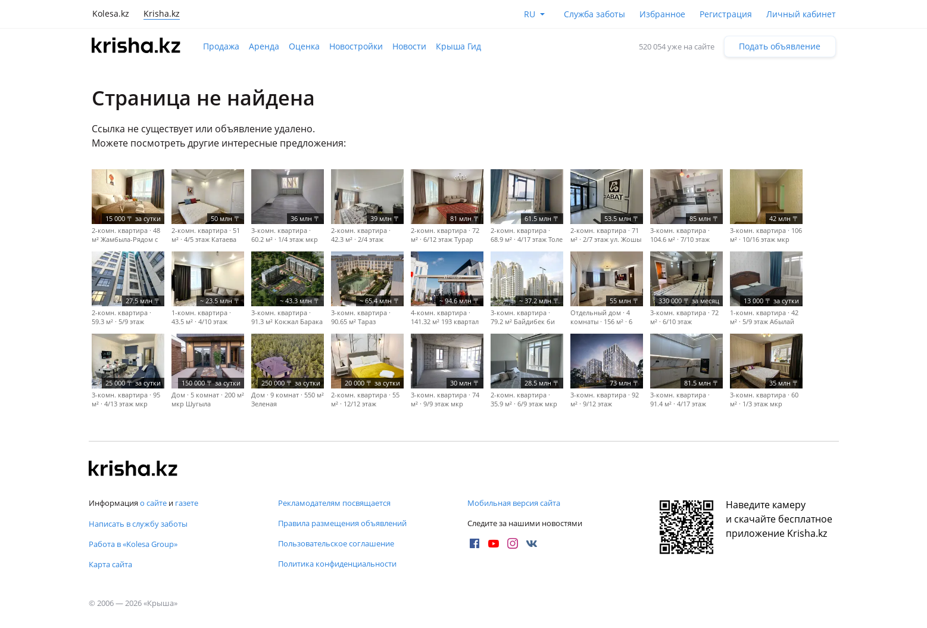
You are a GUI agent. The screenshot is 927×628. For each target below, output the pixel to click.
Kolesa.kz (110, 13)
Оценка (304, 46)
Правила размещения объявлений (342, 523)
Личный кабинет (801, 14)
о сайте (153, 503)
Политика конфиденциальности (337, 563)
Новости (409, 46)
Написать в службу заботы (138, 523)
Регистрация (726, 14)
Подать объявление (779, 46)
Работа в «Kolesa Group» (133, 544)
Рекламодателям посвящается (334, 503)
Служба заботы (594, 14)
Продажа (221, 46)
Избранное (662, 14)
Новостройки (356, 46)
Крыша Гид (458, 46)
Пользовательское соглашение (336, 543)
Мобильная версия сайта (513, 503)
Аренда (264, 46)
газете (186, 503)
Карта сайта (110, 564)
